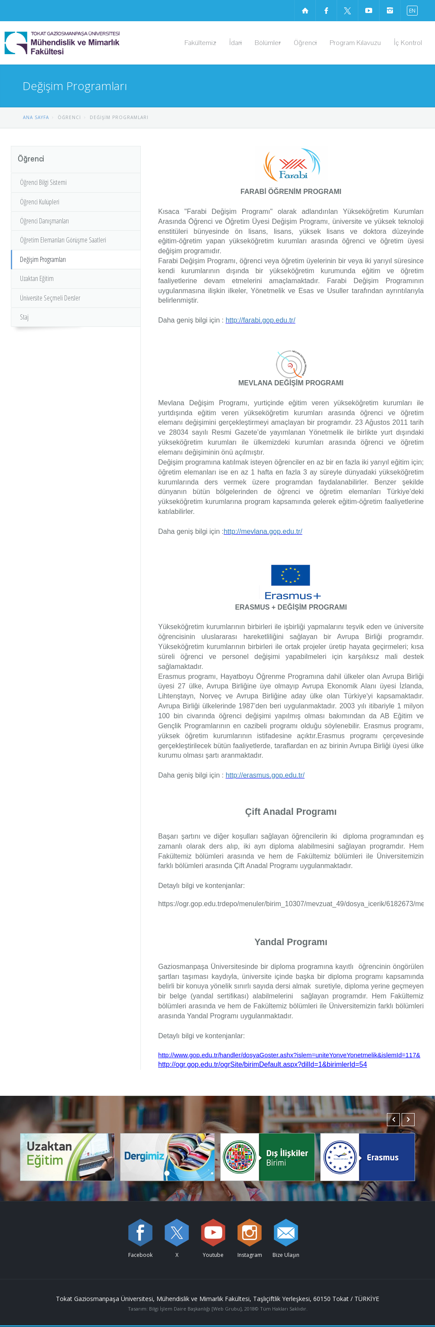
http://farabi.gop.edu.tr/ (260, 320)
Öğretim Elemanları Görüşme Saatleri (63, 240)
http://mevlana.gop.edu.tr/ (263, 531)
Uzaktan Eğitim (37, 278)
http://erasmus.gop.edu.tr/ (265, 775)
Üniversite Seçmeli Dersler (50, 298)
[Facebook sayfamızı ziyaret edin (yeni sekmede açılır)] (326, 10)
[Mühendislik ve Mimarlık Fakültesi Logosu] (84, 43)
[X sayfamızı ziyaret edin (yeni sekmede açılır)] (347, 10)
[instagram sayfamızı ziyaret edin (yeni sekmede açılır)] (390, 10)
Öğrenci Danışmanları (44, 221)
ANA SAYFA (36, 117)
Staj (24, 317)
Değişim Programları (43, 259)
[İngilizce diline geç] (410, 10)
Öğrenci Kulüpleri (39, 202)
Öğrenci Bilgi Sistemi (43, 182)
